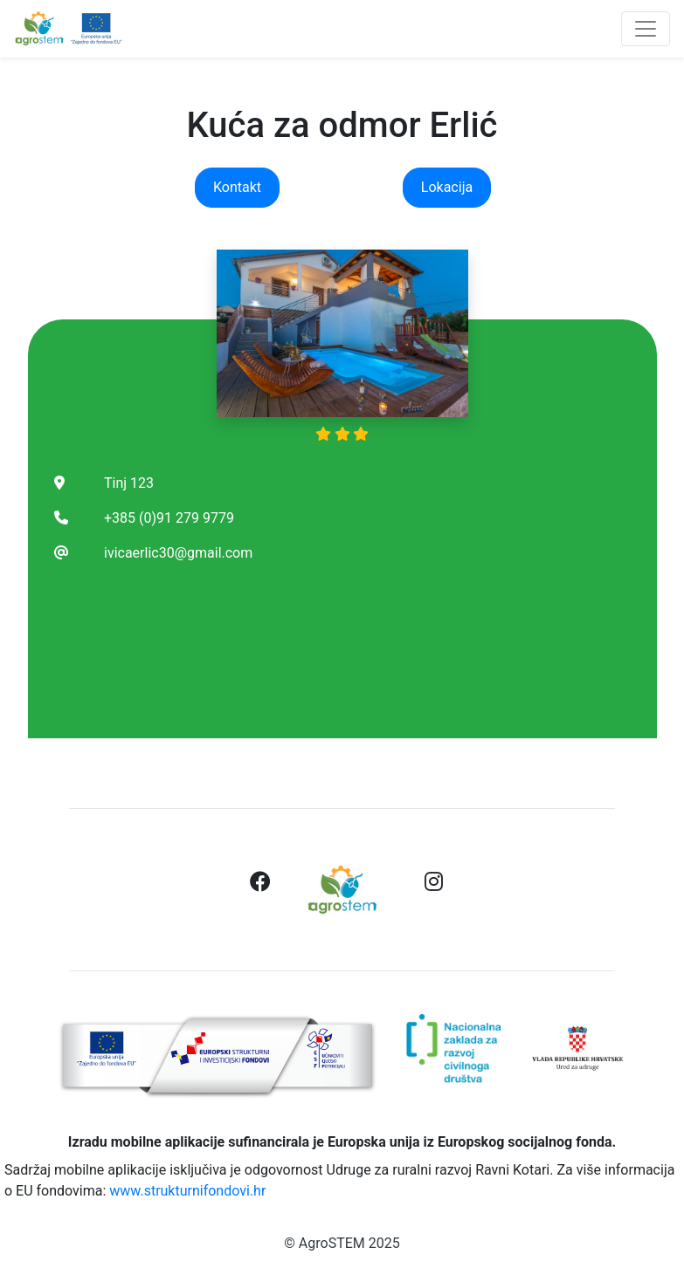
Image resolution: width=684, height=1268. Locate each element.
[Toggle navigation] (645, 28)
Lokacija (447, 187)
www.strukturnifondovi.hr (187, 1190)
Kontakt (237, 187)
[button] (260, 883)
